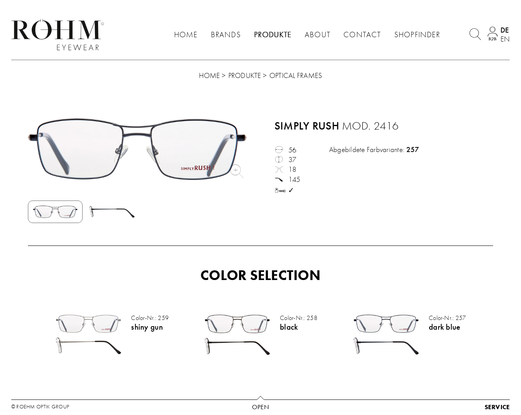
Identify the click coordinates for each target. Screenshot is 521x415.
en (505, 39)
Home (186, 34)
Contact (362, 34)
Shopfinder (417, 34)
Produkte (273, 34)
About (317, 34)
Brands (226, 34)
